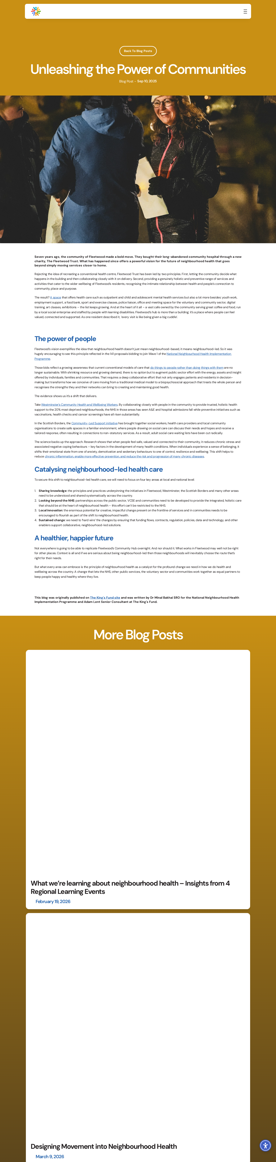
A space (55, 297)
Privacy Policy (186, 1145)
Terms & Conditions (211, 1145)
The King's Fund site (105, 598)
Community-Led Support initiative (94, 423)
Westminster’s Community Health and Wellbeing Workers (79, 405)
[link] (236, 12)
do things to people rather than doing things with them (186, 368)
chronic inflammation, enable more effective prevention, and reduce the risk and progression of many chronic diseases (124, 456)
